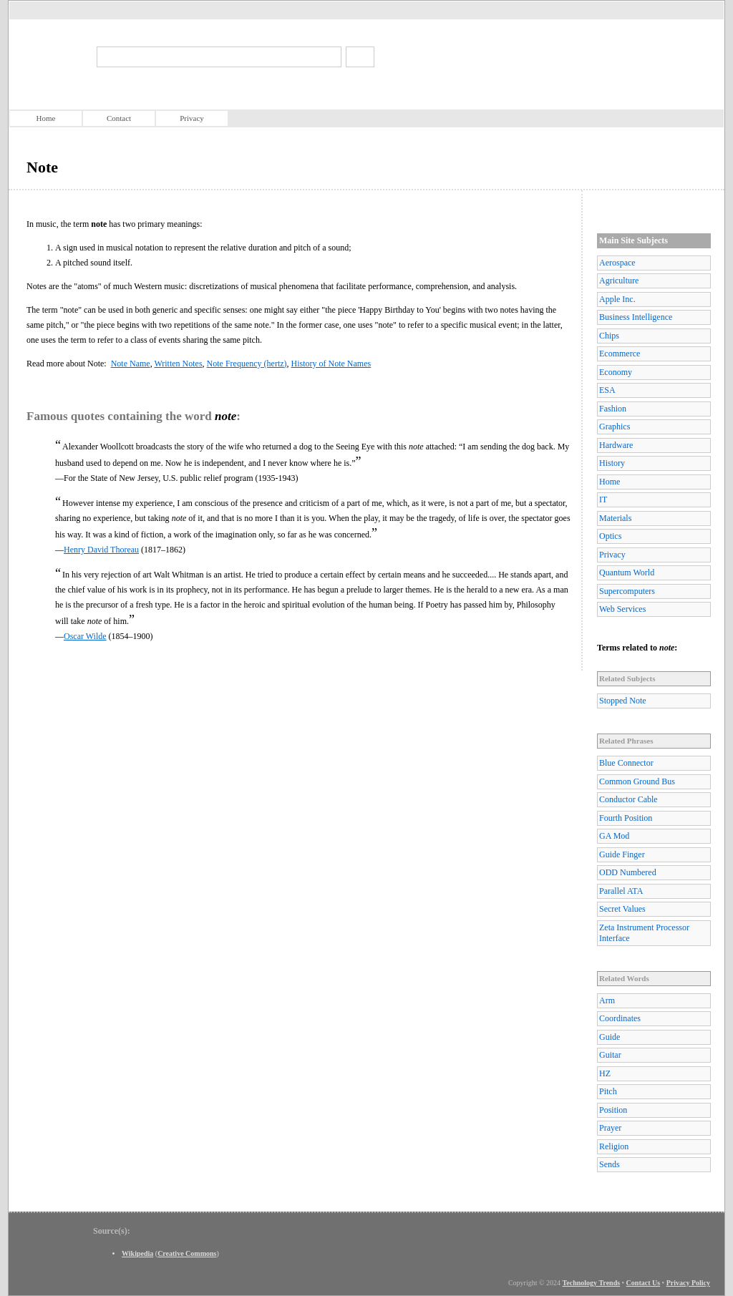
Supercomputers (627, 591)
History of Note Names (331, 364)
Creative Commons (186, 1253)
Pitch (608, 1091)
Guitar (610, 1055)
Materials (615, 518)
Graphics (614, 427)
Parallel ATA (621, 891)
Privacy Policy (688, 1283)
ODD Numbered (627, 872)
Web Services (622, 609)
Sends (609, 1164)
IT (603, 499)
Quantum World (626, 572)
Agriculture (619, 281)
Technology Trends (592, 1283)
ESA (607, 390)
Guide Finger (622, 854)
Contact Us (643, 1283)
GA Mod (614, 836)
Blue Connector (626, 763)
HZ (605, 1073)
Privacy (192, 118)
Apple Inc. (617, 299)
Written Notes (178, 364)
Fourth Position (625, 818)
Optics (610, 536)
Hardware (616, 445)
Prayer (610, 1128)
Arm (607, 1000)
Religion (613, 1146)
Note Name (130, 364)
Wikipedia (137, 1253)
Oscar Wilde (85, 636)
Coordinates (620, 1018)
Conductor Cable (628, 799)
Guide (609, 1037)
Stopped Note (622, 701)
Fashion (612, 409)
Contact (119, 118)
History (612, 463)
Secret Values (622, 909)
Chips (609, 336)
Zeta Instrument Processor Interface (644, 932)
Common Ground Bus (637, 781)
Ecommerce (619, 354)
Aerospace (617, 263)
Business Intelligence (635, 317)
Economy (615, 372)
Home (46, 118)
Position (613, 1110)
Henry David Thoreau (101, 550)
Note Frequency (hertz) (247, 364)
